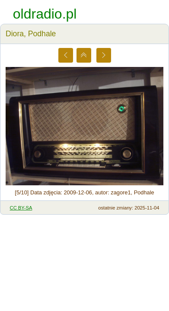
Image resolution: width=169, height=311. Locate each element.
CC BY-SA (21, 207)
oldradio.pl (45, 14)
